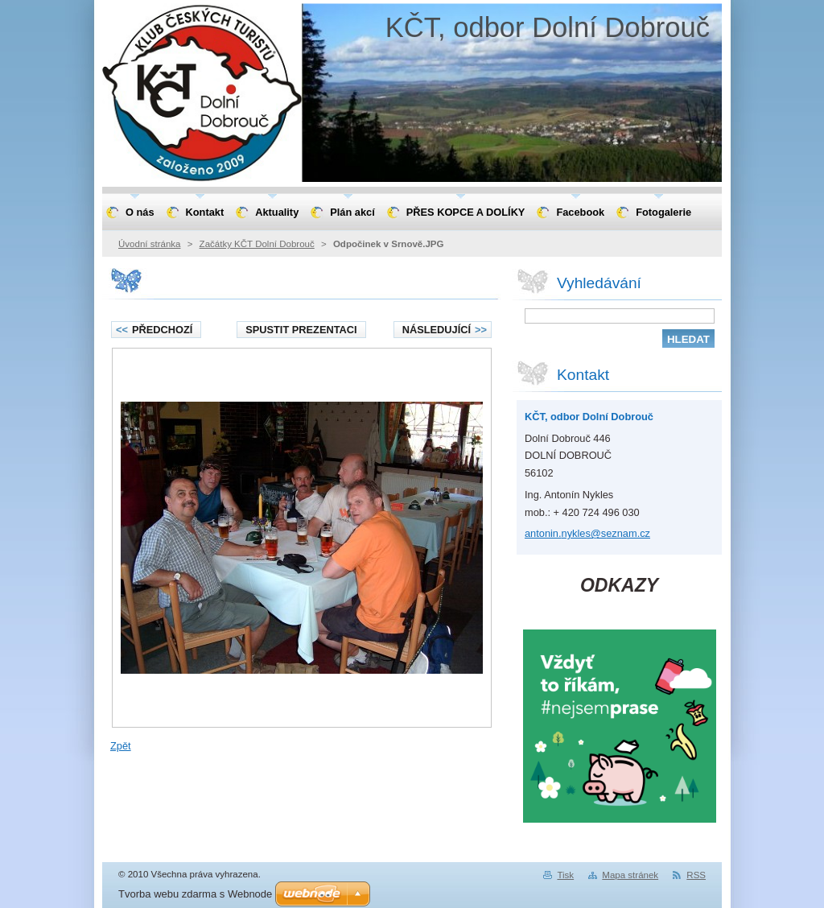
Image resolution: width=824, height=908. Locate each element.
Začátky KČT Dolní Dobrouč (257, 244)
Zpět (120, 746)
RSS (696, 875)
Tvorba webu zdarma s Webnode (195, 894)
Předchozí (154, 330)
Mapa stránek (630, 875)
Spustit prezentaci (300, 330)
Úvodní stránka (149, 244)
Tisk (565, 875)
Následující (444, 330)
